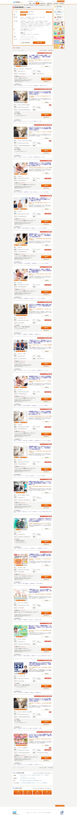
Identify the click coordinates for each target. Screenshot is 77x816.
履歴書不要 (41, 22)
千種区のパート (16, 619)
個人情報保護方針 (48, 812)
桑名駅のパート (21, 405)
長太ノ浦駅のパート (21, 298)
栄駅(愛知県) (37, 780)
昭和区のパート (16, 370)
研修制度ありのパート (35, 263)
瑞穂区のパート (16, 728)
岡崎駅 (26, 780)
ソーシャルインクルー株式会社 (43, 263)
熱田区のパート (16, 121)
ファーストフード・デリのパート (28, 121)
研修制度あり (41, 21)
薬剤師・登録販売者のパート (28, 405)
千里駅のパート (20, 583)
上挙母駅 (33, 780)
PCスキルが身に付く (24, 25)
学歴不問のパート (36, 121)
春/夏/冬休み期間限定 (31, 18)
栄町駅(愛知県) (29, 780)
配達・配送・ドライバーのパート (28, 511)
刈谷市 (32, 778)
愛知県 (27, 5)
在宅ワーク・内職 (35, 21)
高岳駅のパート (21, 728)
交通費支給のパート (32, 334)
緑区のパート (15, 764)
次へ (20, 50)
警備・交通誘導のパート (28, 263)
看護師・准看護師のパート (27, 655)
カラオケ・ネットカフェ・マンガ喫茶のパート (30, 370)
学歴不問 (35, 25)
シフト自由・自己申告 (35, 34)
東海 (24, 5)
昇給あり (22, 22)
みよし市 (29, 778)
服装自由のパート (33, 692)
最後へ (23, 50)
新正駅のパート (20, 475)
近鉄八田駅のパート (21, 692)
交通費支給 (46, 21)
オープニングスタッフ (48, 22)
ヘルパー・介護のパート (26, 475)
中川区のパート (16, 548)
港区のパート (15, 475)
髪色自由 (22, 26)
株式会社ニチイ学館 (38, 619)
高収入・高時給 (23, 30)
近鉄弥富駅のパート (21, 263)
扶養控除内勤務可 (23, 21)
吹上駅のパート (21, 121)
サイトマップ (54, 1)
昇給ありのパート (32, 619)
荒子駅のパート (21, 370)
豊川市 (26, 778)
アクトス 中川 (46, 370)
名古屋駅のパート (21, 85)
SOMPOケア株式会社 (40, 583)
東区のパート (15, 334)
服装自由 (30, 26)
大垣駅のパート (21, 655)
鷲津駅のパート (20, 511)
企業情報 (27, 812)
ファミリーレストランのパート (28, 85)
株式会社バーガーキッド (43, 85)
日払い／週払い (29, 30)
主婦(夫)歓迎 (39, 25)
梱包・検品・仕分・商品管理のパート (29, 440)
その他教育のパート (26, 334)
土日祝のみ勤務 (23, 34)
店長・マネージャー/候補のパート (28, 728)
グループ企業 (43, 812)
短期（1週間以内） (28, 17)
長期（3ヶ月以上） (24, 18)
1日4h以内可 (29, 21)
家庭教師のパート (27, 692)
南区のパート (15, 511)
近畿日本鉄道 (31, 5)
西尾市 (34, 778)
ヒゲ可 (42, 26)
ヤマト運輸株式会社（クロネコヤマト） (42, 548)
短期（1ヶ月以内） (35, 17)
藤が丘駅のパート (20, 764)
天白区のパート (16, 440)
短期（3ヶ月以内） (42, 17)
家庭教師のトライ (37, 334)
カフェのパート (26, 764)
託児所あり (37, 22)
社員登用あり (32, 22)
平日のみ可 (29, 34)
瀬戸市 (21, 778)
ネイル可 (38, 26)
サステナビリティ (35, 812)
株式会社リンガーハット (38, 764)
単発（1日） (23, 17)
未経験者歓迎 (30, 25)
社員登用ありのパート (40, 370)
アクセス (31, 812)
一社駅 (40, 780)
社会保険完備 (27, 22)
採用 (39, 812)
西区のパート (15, 298)
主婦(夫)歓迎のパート (37, 85)
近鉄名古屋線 (36, 5)
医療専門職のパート (27, 298)
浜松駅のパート (21, 548)
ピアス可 (34, 26)
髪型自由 (26, 26)
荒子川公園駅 (22, 780)
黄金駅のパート (21, 619)
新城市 (24, 778)
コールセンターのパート (27, 548)
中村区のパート (16, 85)
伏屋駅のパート (20, 334)
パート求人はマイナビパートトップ (18, 5)
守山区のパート (16, 263)
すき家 (40, 121)
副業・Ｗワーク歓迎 (45, 25)
